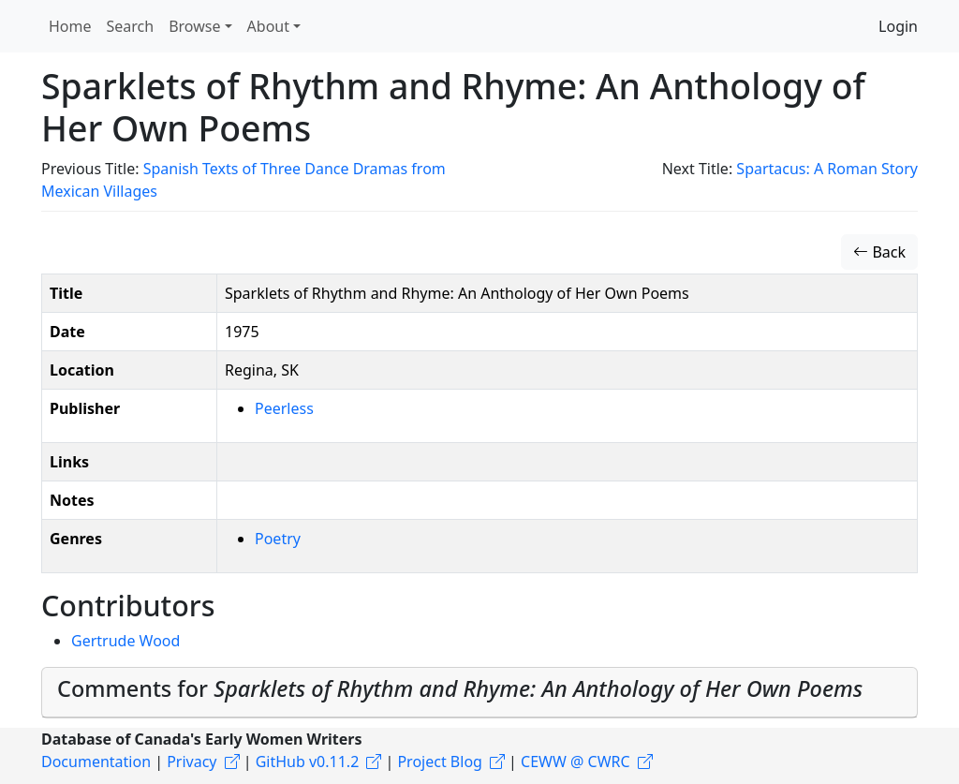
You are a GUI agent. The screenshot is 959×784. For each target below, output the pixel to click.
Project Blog (439, 761)
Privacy (191, 761)
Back (879, 252)
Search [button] (131, 26)
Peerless (284, 408)
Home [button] (70, 26)
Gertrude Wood (125, 640)
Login (898, 26)
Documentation (96, 761)
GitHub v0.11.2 (308, 761)
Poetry (278, 538)
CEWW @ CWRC (575, 761)
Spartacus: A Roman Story (827, 168)
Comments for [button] (460, 688)
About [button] (268, 26)
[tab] (479, 692)
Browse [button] (194, 26)
